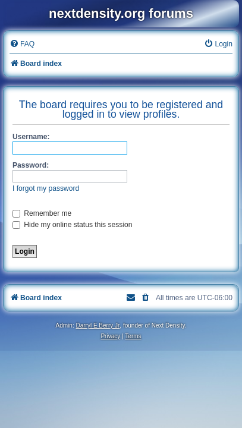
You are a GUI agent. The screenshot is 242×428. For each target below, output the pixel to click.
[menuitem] (22, 44)
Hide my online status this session (72, 225)
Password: (30, 165)
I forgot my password (45, 188)
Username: (31, 137)
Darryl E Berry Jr (98, 325)
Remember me (41, 213)
